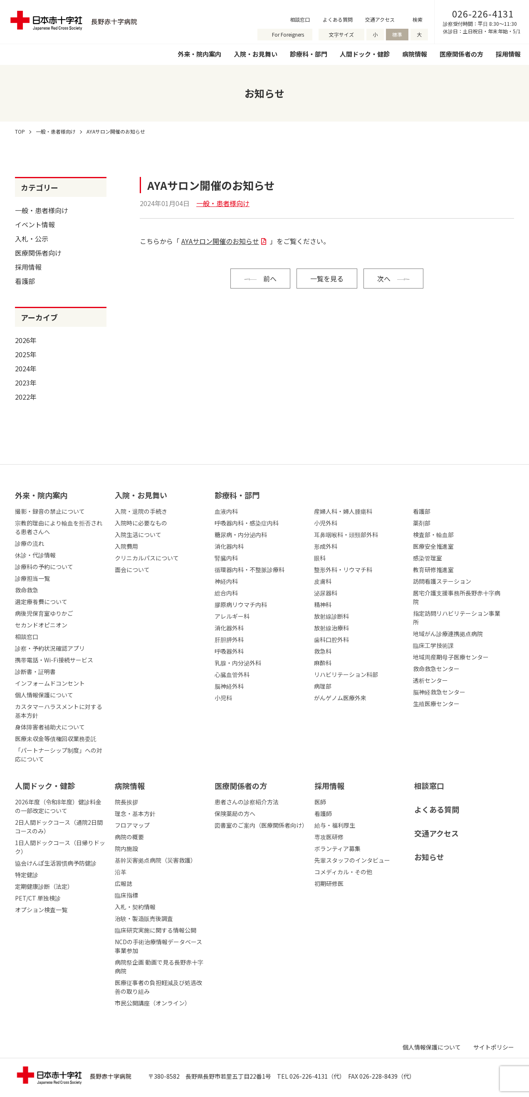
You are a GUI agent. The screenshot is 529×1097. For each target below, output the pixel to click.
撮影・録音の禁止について (50, 511)
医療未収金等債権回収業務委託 (55, 738)
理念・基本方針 (135, 813)
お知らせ (429, 856)
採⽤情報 (329, 785)
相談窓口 (300, 19)
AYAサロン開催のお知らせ (220, 241)
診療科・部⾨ (237, 495)
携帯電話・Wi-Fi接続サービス (54, 660)
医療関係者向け (38, 253)
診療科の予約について (44, 566)
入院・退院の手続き (141, 511)
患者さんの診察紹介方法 (247, 802)
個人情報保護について (44, 695)
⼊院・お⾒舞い (141, 495)
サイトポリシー (493, 1047)
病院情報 (414, 54)
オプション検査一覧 (41, 909)
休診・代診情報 (35, 555)
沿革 (120, 872)
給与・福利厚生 (334, 825)
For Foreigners (288, 34)
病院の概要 (129, 837)
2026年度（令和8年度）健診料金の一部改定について (58, 806)
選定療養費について (41, 601)
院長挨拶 (126, 802)
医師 (320, 802)
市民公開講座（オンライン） (152, 1003)
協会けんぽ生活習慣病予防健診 (55, 863)
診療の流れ (29, 543)
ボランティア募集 (337, 848)
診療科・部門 (308, 54)
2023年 (26, 383)
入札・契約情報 (135, 907)
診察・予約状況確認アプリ (50, 648)
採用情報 (508, 54)
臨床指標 (126, 895)
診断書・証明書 (35, 671)
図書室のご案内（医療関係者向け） (261, 825)
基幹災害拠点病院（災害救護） (155, 860)
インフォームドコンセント (50, 683)
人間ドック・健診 (365, 54)
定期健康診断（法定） (44, 886)
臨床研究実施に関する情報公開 (155, 930)
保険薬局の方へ (235, 813)
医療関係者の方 (461, 54)
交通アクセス (380, 19)
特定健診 (26, 875)
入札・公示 (31, 239)
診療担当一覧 (32, 578)
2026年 (26, 340)
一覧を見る (327, 279)
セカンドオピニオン (41, 625)
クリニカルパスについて (147, 558)
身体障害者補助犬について (50, 727)
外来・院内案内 (199, 54)
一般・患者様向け (41, 210)
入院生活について (138, 534)
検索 (418, 19)
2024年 (26, 368)
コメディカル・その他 (343, 872)
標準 (397, 34)
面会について (132, 569)
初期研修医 (329, 883)
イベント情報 (35, 224)
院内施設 (126, 848)
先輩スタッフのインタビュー (352, 860)
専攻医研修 (329, 837)
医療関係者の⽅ (241, 785)
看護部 (25, 281)
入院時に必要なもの (141, 523)
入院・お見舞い (255, 54)
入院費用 (126, 546)
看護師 (323, 813)
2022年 (26, 397)
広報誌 (123, 883)
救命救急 (26, 590)
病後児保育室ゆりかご (44, 613)
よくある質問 (338, 19)
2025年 (26, 354)
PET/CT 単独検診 (38, 898)
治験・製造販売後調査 (144, 918)
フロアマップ (132, 825)
